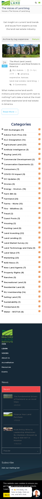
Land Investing (14, 233)
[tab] (21, 389)
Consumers (11, 169)
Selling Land (12, 297)
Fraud (8, 213)
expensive (15, 77)
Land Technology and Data (19, 248)
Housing (10, 223)
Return (35, 39)
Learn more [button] (9, 489)
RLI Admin (17, 70)
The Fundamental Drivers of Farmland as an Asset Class (25, 399)
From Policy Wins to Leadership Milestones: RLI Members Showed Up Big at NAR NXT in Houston (25, 435)
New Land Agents (15, 267)
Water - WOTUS (14, 312)
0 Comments (20, 84)
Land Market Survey (16, 243)
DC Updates (12, 179)
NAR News (11, 263)
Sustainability (12, 302)
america (25, 74)
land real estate (18, 81)
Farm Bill (10, 194)
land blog (32, 81)
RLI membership (15, 292)
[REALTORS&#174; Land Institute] (11, 3)
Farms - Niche (13, 204)
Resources (6, 367)
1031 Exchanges (14, 130)
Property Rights (14, 272)
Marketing (11, 258)
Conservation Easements (18, 164)
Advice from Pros (15, 135)
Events (5, 372)
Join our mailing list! (11, 468)
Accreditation (8, 363)
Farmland (11, 199)
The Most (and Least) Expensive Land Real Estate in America (25, 64)
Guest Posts (12, 218)
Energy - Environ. (15, 189)
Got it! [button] (7, 495)
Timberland (11, 307)
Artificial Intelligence (16, 150)
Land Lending (13, 238)
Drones (9, 184)
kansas (24, 77)
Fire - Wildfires (13, 208)
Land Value (12, 253)
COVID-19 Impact (14, 174)
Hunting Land (12, 228)
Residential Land (14, 287)
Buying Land (12, 154)
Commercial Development (19, 159)
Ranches (10, 277)
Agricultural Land (15, 145)
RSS (39, 129)
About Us (6, 358)
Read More (10, 112)
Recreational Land (15, 282)
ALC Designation (15, 140)
